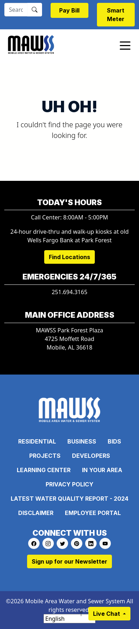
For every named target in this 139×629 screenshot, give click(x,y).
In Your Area (102, 470)
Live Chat (107, 613)
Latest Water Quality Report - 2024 (69, 498)
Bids (114, 441)
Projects (45, 455)
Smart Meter (115, 15)
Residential (37, 441)
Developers (91, 455)
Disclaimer (35, 512)
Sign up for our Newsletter (69, 561)
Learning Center (44, 470)
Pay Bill (69, 10)
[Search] (15, 9)
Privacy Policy (69, 484)
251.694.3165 (69, 292)
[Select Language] (69, 618)
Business (81, 441)
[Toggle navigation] (125, 45)
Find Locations (69, 257)
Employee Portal (93, 512)
